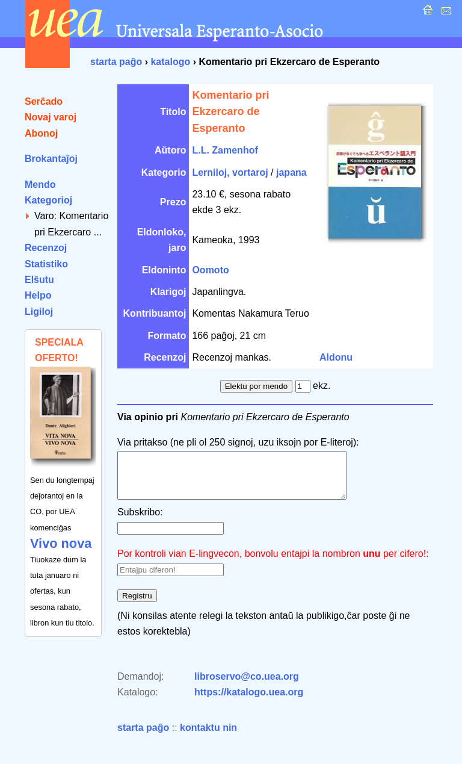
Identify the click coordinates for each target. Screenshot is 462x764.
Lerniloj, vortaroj (230, 172)
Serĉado (44, 101)
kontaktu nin (208, 736)
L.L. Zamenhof (224, 150)
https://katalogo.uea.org (248, 701)
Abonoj (41, 133)
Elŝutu (39, 280)
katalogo (170, 62)
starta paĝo (116, 62)
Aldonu (336, 357)
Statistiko (46, 264)
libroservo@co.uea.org (246, 685)
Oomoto (210, 270)
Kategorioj (48, 200)
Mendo (40, 184)
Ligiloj (39, 311)
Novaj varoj (50, 117)
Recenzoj (46, 248)
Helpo (38, 295)
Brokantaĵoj (51, 159)
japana (291, 172)
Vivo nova (60, 543)
